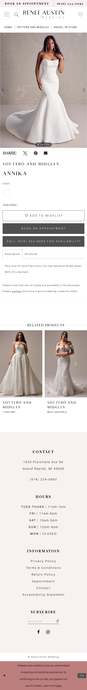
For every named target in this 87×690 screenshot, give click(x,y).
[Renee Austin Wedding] (43, 14)
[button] (7, 14)
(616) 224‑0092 (43, 479)
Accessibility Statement (43, 594)
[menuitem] (27, 3)
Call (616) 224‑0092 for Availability (44, 241)
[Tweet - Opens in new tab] (25, 153)
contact (17, 291)
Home (8, 27)
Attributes (31, 254)
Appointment (43, 581)
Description (12, 254)
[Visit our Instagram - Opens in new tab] (48, 632)
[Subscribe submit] (57, 621)
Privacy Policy (43, 561)
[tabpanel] (43, 90)
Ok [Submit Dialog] (82, 675)
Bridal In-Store (65, 27)
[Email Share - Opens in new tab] (45, 153)
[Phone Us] (70, 3)
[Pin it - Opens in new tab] (35, 153)
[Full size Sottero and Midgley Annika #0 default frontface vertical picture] (43, 90)
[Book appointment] (27, 3)
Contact (43, 588)
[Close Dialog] (4, 675)
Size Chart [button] (10, 204)
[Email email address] (43, 621)
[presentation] (53, 363)
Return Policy (44, 574)
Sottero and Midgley (33, 27)
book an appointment (43, 228)
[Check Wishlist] (80, 14)
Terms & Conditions (43, 567)
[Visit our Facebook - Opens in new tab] (38, 632)
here (58, 685)
